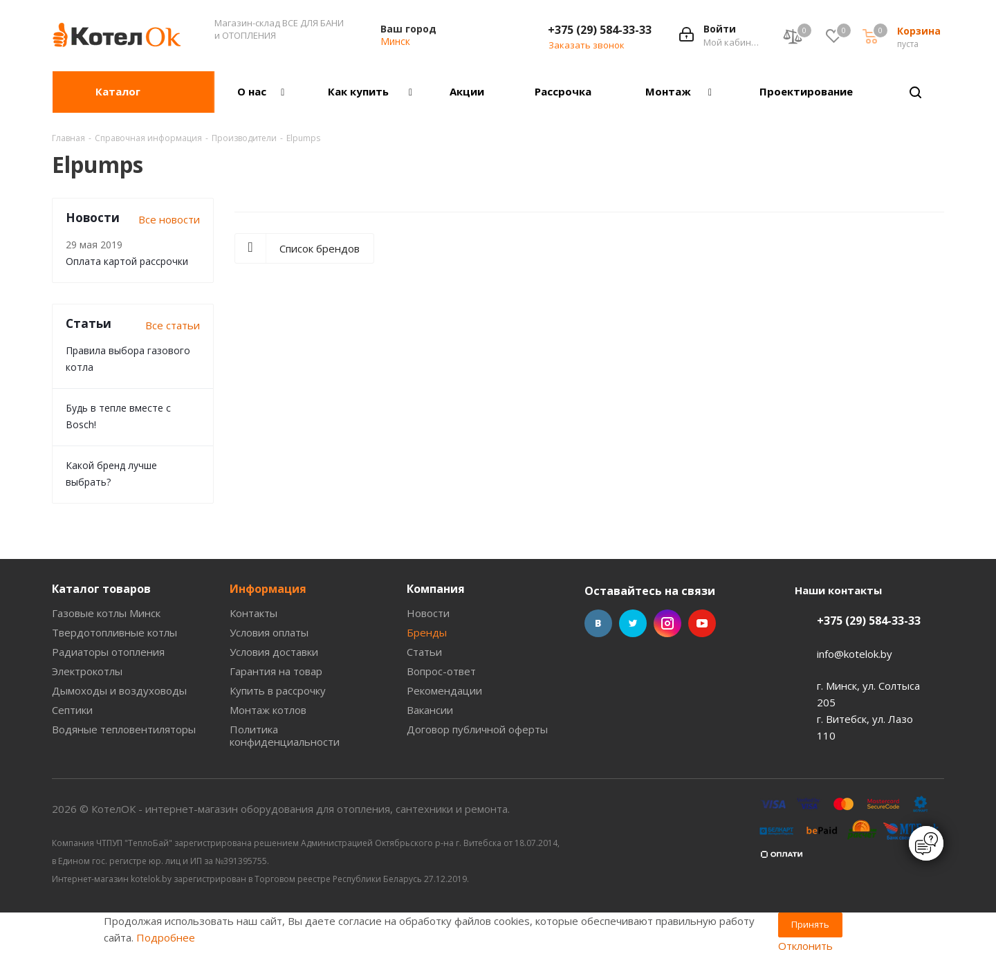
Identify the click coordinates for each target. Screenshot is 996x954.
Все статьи (172, 325)
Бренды (427, 632)
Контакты (253, 613)
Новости (428, 613)
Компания (436, 588)
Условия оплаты (269, 632)
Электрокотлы (87, 671)
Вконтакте (598, 623)
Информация (268, 588)
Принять (810, 924)
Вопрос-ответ (441, 671)
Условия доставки (274, 652)
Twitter (633, 623)
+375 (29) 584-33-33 (600, 29)
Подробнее (165, 937)
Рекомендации (444, 690)
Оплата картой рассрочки (127, 261)
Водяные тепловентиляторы (124, 729)
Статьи (424, 652)
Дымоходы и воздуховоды (119, 690)
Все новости (169, 219)
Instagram (667, 623)
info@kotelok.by (854, 654)
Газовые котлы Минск (106, 613)
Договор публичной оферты (477, 729)
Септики (72, 710)
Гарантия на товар (276, 671)
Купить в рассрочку (278, 690)
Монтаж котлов (268, 710)
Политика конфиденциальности (285, 735)
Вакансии (430, 710)
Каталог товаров (101, 588)
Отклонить (805, 946)
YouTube (702, 623)
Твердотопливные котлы (114, 632)
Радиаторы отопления (108, 652)
